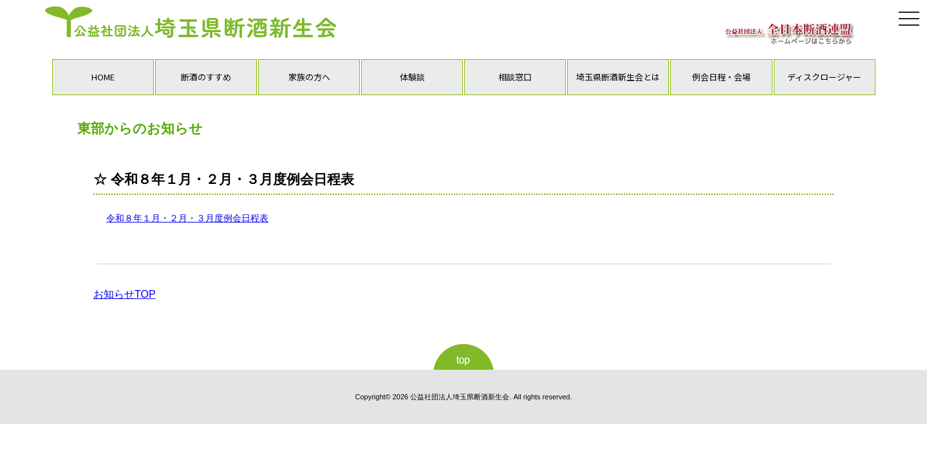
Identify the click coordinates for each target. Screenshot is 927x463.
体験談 (412, 77)
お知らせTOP (124, 294)
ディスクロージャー (824, 77)
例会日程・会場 (721, 77)
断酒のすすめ (206, 77)
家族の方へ (309, 77)
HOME (103, 77)
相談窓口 (515, 77)
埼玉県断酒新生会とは (618, 77)
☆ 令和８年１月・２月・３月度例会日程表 (223, 179)
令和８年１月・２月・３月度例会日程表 (187, 218)
